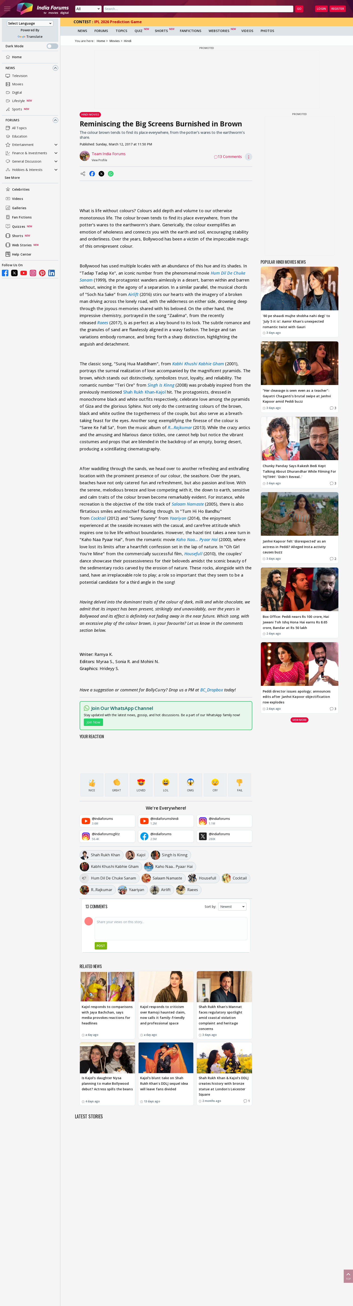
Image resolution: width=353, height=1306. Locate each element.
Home (13, 57)
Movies (14, 84)
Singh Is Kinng (161, 385)
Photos (267, 31)
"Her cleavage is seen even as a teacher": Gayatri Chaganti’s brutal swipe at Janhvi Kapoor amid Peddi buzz (297, 396)
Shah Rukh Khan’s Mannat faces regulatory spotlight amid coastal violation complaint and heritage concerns (221, 1017)
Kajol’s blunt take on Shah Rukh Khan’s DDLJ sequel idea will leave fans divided (164, 1083)
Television (16, 76)
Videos (14, 198)
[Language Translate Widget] (30, 23)
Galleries (15, 208)
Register (337, 9)
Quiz (138, 31)
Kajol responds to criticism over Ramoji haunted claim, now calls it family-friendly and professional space (163, 1014)
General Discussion (23, 161)
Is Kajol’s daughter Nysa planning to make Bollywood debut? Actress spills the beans (107, 1083)
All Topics (16, 128)
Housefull (193, 553)
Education (16, 136)
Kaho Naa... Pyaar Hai (197, 539)
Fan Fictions (18, 217)
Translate (30, 36)
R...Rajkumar (180, 427)
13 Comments (228, 156)
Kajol (161, 392)
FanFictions (190, 31)
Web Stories (18, 245)
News (10, 68)
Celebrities (17, 189)
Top (348, 1275)
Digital (13, 92)
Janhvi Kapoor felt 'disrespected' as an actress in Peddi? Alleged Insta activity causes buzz (294, 547)
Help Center (18, 254)
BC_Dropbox (211, 690)
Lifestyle (15, 101)
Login (321, 9)
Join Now (93, 722)
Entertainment (19, 144)
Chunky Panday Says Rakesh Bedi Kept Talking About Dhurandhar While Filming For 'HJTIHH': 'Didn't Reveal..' (299, 471)
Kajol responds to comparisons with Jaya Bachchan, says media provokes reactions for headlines (107, 1014)
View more (299, 720)
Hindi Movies (90, 114)
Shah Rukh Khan (138, 392)
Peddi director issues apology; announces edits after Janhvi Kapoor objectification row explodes (297, 697)
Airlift (133, 294)
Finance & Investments (26, 153)
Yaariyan (178, 518)
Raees (102, 322)
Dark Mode (32, 46)
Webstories (219, 31)
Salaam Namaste (188, 504)
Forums (12, 120)
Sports (13, 109)
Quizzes (15, 226)
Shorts (14, 235)
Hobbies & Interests (23, 170)
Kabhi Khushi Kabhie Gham (198, 363)
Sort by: (210, 906)
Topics (121, 31)
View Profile (99, 160)
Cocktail (98, 518)
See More (12, 177)
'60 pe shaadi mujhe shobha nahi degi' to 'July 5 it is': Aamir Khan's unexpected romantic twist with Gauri (296, 321)
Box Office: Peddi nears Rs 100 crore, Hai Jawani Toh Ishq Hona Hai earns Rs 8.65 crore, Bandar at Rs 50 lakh (296, 622)
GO (299, 9)
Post (101, 945)
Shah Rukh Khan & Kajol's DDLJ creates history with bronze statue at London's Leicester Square (224, 1086)
